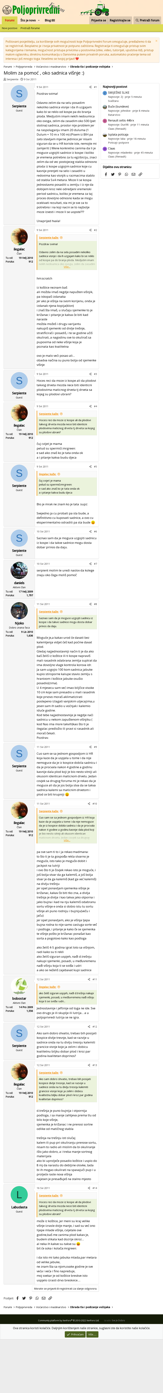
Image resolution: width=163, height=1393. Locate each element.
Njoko (19, 677)
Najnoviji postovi (115, 140)
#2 (95, 283)
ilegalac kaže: (47, 527)
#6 (95, 585)
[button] (39, 20)
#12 (95, 1080)
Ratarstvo (114, 168)
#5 (95, 520)
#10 (95, 857)
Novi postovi (9, 28)
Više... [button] (67, 320)
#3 (95, 427)
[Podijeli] (90, 140)
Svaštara (113, 154)
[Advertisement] (81, 108)
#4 (95, 459)
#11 (95, 1032)
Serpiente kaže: (49, 291)
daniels (19, 636)
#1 (95, 140)
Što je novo (28, 20)
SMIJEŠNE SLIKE (118, 146)
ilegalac (19, 303)
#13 (95, 1118)
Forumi (9, 20)
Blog (50, 20)
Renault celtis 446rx (121, 174)
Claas (111, 202)
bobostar (19, 1052)
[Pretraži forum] (147, 20)
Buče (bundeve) (118, 160)
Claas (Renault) (117, 182)
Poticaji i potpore (118, 196)
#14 (95, 1241)
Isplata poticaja (118, 188)
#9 (95, 800)
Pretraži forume (30, 28)
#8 (95, 657)
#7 (95, 617)
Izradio (114, 1374)
